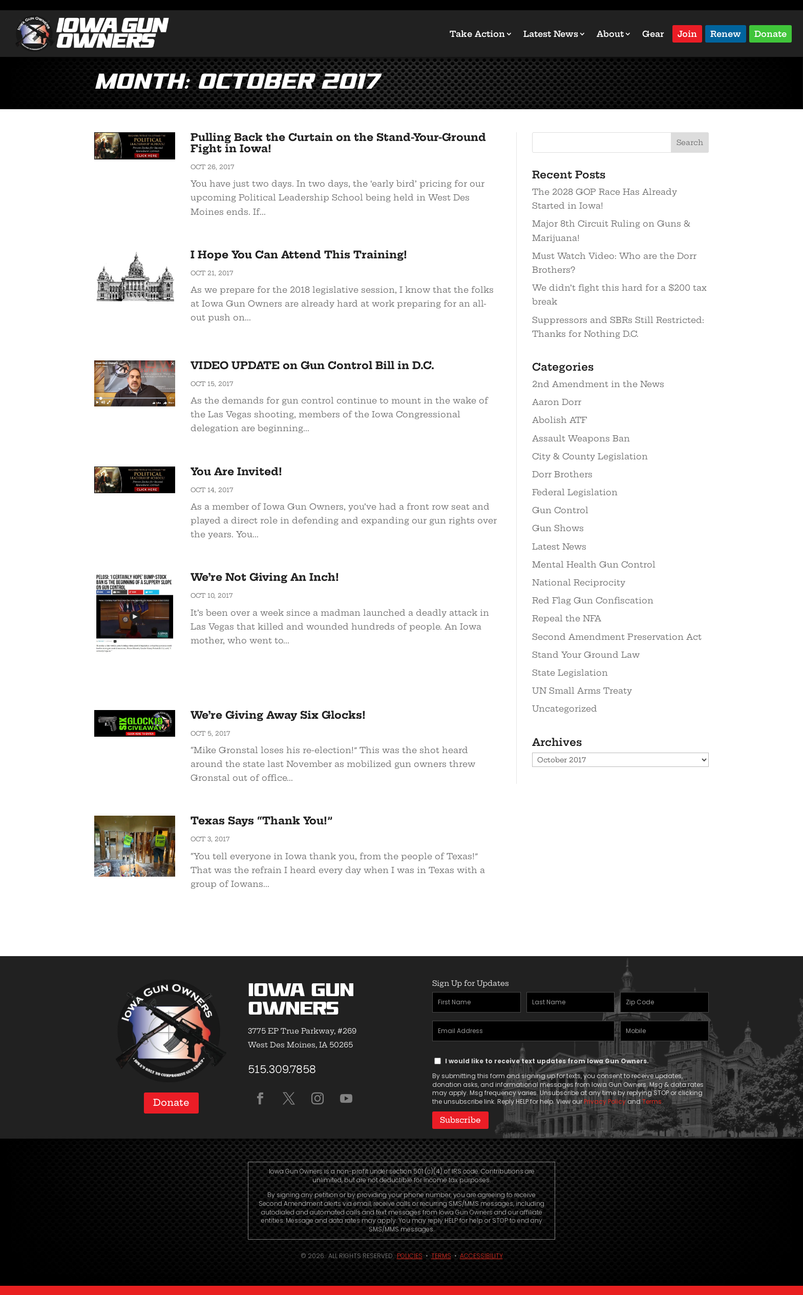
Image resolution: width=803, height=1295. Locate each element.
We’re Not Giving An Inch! (265, 577)
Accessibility (481, 1254)
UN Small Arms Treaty (582, 690)
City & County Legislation (590, 456)
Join (687, 33)
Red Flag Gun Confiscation (592, 600)
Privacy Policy (605, 1101)
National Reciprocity (578, 582)
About (610, 34)
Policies (409, 1254)
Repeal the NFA (566, 618)
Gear (653, 34)
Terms (652, 1101)
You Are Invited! (236, 471)
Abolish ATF (559, 420)
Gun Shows (558, 528)
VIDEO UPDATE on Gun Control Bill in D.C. (312, 365)
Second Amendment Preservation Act (617, 637)
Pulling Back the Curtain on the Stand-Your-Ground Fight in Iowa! (338, 143)
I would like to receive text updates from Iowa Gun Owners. (547, 1061)
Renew (725, 33)
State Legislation (570, 672)
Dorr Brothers (562, 474)
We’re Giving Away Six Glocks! (278, 715)
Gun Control (560, 510)
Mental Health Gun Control (594, 564)
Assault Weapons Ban (581, 438)
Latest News (550, 34)
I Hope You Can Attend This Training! (299, 254)
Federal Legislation (575, 492)
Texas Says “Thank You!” (261, 820)
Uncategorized (564, 708)
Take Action (477, 34)
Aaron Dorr (556, 402)
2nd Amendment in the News (598, 384)
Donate (770, 33)
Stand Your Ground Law (586, 655)
